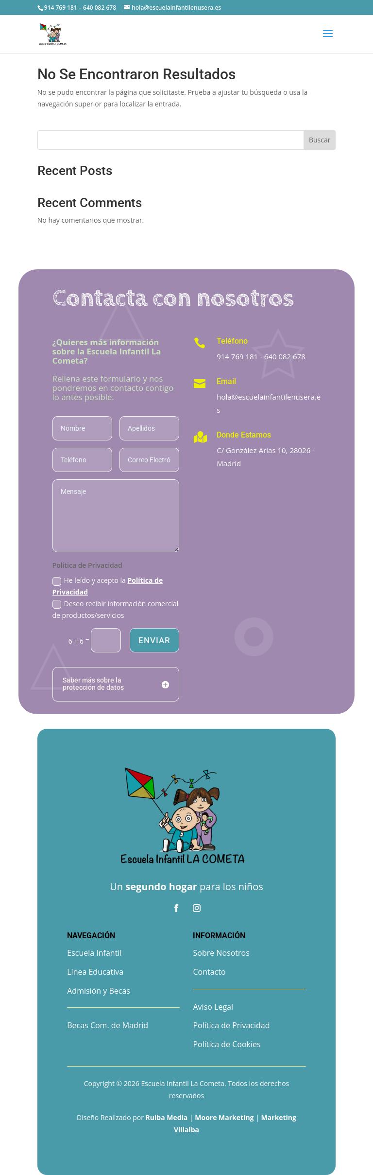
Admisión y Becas (98, 990)
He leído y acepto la (107, 586)
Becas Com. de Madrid (107, 1025)
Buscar (320, 139)
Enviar (154, 640)
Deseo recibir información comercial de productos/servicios (115, 609)
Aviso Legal (213, 1006)
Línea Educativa (95, 971)
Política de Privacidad (231, 1025)
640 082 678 (284, 356)
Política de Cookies (226, 1044)
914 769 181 (237, 356)
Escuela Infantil (94, 952)
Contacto (209, 971)
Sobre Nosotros (221, 952)
